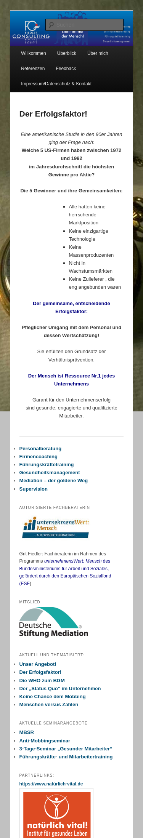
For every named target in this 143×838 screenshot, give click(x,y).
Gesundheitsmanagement (49, 472)
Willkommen (33, 53)
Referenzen (33, 68)
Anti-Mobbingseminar (45, 741)
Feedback (66, 68)
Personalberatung (40, 448)
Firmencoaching (38, 456)
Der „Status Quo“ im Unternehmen (60, 688)
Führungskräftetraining (46, 464)
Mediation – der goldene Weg (53, 480)
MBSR (26, 732)
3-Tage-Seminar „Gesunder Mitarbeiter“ (65, 749)
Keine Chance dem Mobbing (52, 696)
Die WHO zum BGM (42, 680)
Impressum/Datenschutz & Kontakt (56, 83)
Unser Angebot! (37, 664)
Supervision (33, 489)
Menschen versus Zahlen (49, 704)
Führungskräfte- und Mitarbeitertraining (66, 757)
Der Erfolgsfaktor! (40, 672)
